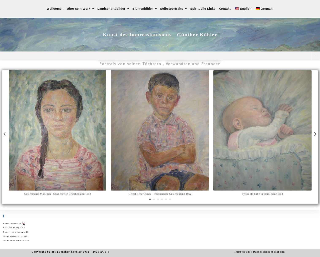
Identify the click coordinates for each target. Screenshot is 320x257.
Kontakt (225, 8)
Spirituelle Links (203, 8)
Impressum (242, 251)
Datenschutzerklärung (269, 251)
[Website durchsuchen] (316, 56)
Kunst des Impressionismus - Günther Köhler (160, 34)
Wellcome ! (55, 8)
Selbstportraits (173, 8)
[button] (150, 199)
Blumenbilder (144, 8)
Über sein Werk (80, 8)
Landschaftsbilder (113, 8)
